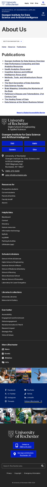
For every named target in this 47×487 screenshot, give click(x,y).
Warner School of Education (12, 279)
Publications (21, 47)
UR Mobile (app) (8, 244)
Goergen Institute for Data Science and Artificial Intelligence (20, 16)
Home (4, 47)
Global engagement (9, 321)
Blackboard (6, 217)
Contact (5, 220)
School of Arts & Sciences (11, 259)
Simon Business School (11, 276)
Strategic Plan (7, 331)
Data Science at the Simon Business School (24, 102)
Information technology (11, 231)
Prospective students (10, 189)
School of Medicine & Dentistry (13, 269)
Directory (5, 224)
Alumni (4, 203)
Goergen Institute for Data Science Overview (25, 61)
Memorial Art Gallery (9, 300)
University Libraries (9, 297)
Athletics (7, 358)
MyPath (5, 234)
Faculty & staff (7, 199)
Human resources (8, 227)
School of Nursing (8, 272)
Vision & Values (8, 335)
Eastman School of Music (11, 265)
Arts (5, 362)
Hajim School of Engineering (12, 262)
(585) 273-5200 (12, 171)
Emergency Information (32, 473)
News (5, 349)
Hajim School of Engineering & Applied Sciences (18, 11)
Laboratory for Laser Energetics (14, 282)
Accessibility (7, 314)
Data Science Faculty (14, 85)
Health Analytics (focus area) (18, 69)
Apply (27, 3)
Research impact (8, 328)
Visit (31, 3)
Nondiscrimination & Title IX (12, 325)
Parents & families (8, 196)
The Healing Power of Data (17, 99)
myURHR (5, 237)
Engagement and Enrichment (13, 318)
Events (6, 353)
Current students (8, 192)
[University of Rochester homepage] (10, 3)
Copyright (17, 473)
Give (36, 3)
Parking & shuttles (9, 241)
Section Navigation (12, 41)
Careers (12, 149)
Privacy (9, 473)
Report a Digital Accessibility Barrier (31, 113)
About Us (11, 47)
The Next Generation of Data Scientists (22, 83)
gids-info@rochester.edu (16, 175)
